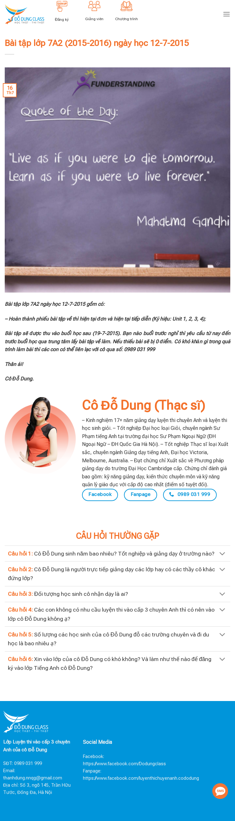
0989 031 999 (28, 763)
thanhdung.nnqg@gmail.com (32, 778)
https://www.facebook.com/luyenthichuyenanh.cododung (141, 778)
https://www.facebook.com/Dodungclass (124, 764)
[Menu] (226, 14)
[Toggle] (222, 554)
